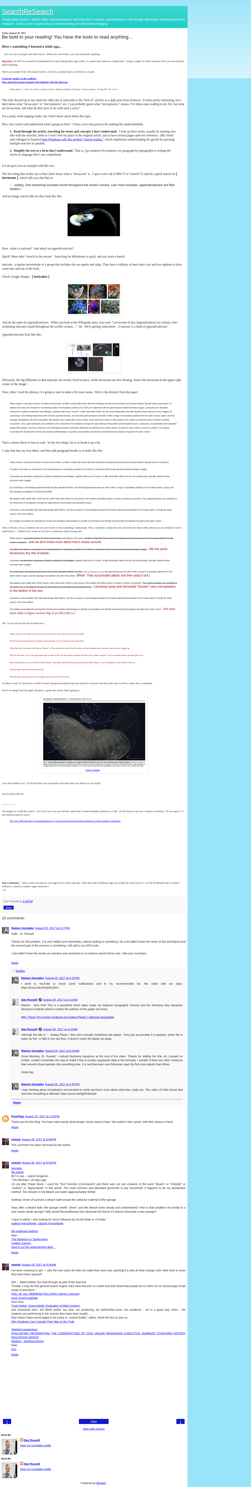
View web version (94, 1428)
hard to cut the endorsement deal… (33, 1247)
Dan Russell (29, 999)
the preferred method (24, 1231)
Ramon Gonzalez (22, 928)
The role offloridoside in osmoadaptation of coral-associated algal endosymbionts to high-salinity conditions (65, 821)
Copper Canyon (21, 1243)
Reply (15, 963)
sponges (16, 1168)
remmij (16, 1139)
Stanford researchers (24, 1329)
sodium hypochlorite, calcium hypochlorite (37, 1223)
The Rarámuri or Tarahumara (29, 1239)
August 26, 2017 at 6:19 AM (62, 1050)
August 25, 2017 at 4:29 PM (42, 1116)
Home (94, 1421)
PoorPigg (17, 1116)
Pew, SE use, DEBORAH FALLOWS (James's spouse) (45, 1293)
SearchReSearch (27, 11)
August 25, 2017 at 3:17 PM (52, 928)
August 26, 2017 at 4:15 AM (60, 1029)
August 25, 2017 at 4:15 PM (62, 978)
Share (8, 907)
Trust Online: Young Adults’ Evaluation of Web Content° (45, 1305)
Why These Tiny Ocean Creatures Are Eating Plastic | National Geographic (67, 1017)
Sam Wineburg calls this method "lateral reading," (73, 139)
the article (17, 1172)
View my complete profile (35, 1445)
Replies (20, 971)
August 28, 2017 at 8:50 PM (39, 1162)
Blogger (101, 1483)
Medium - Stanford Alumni (27, 1341)
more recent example (24, 1298)
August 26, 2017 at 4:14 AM (60, 999)
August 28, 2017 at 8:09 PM (39, 1139)
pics (13, 1349)
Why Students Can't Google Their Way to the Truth (42, 1321)
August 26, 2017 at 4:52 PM (62, 1084)
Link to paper (93, 770)
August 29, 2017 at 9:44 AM (39, 1264)
